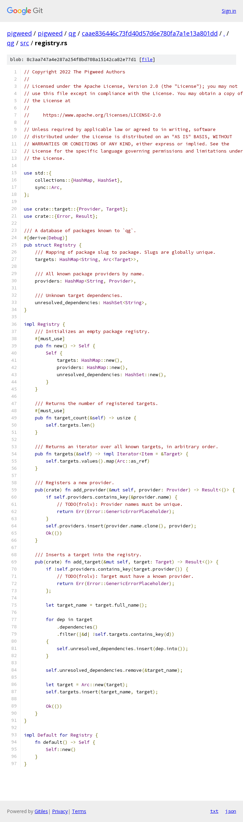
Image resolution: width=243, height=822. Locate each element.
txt (214, 811)
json (230, 811)
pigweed (19, 33)
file (147, 59)
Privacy (60, 811)
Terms (79, 811)
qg (72, 33)
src (24, 43)
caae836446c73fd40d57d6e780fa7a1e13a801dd (150, 33)
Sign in (229, 11)
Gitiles (41, 811)
